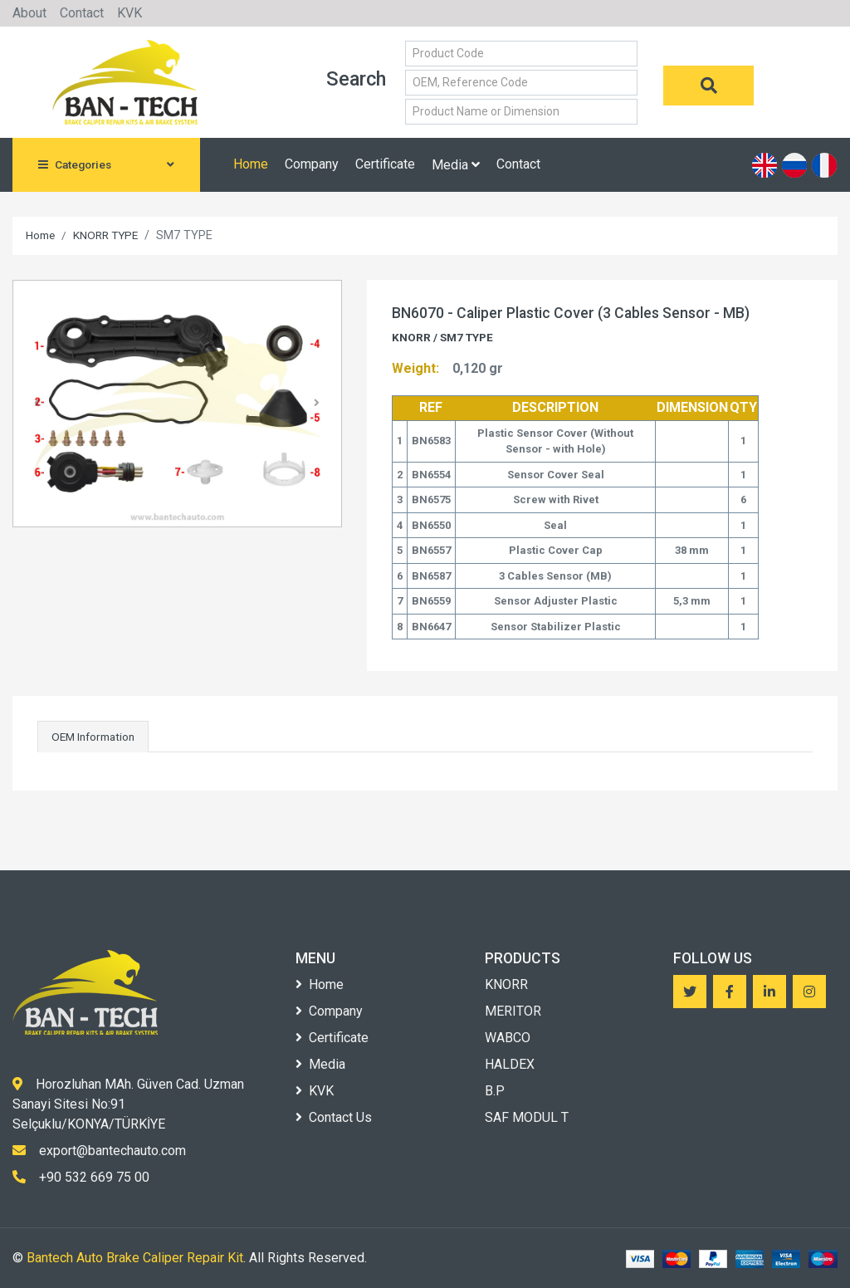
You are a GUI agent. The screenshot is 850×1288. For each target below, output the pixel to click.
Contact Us (334, 1117)
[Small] (521, 53)
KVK (129, 13)
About (29, 13)
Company (312, 164)
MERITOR (513, 1011)
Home (250, 164)
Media (456, 165)
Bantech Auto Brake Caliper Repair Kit (135, 1258)
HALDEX (510, 1064)
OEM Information (92, 736)
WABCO (507, 1038)
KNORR (506, 984)
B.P (495, 1091)
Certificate (385, 164)
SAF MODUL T (527, 1117)
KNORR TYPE (105, 235)
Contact (82, 13)
